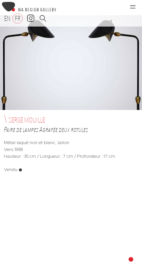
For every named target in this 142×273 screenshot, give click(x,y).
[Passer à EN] (7, 18)
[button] (133, 7)
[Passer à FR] (17, 18)
